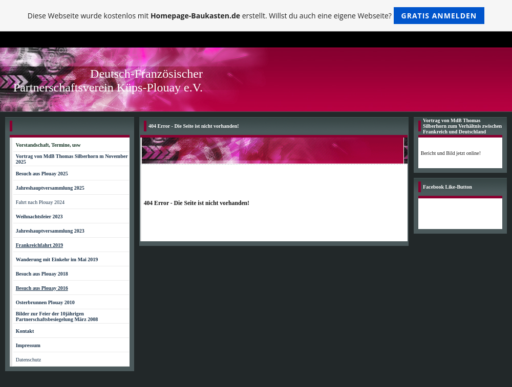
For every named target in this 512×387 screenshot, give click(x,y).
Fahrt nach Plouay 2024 (40, 202)
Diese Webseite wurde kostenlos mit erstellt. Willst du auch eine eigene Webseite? (256, 15)
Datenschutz (28, 359)
